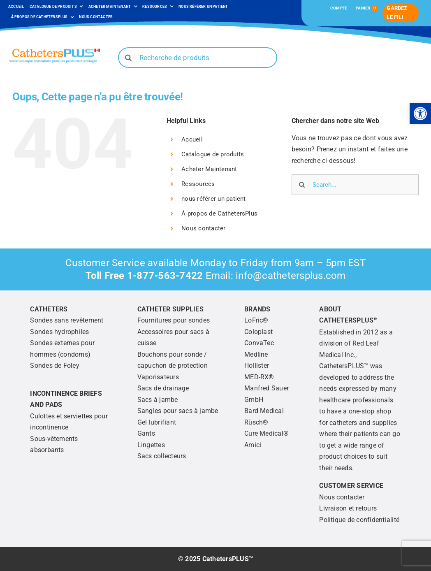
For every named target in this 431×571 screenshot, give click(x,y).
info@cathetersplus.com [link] (290, 275)
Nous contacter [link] (203, 228)
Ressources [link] (198, 184)
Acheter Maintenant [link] (209, 169)
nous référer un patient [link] (213, 198)
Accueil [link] (192, 139)
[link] (420, 113)
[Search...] (355, 184)
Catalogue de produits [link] (212, 154)
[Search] (128, 57)
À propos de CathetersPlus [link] (219, 213)
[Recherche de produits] (197, 57)
